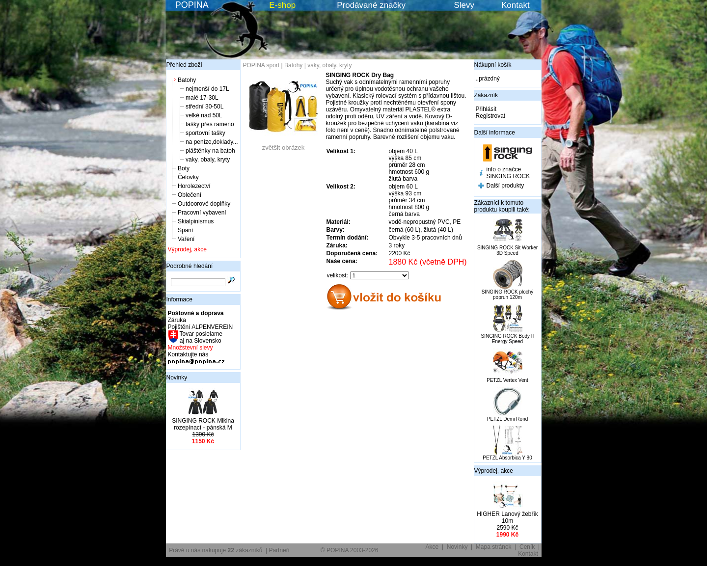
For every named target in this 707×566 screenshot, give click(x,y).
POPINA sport (261, 65)
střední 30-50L (204, 106)
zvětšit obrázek (283, 144)
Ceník (527, 546)
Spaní (185, 230)
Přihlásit (486, 109)
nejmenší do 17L (207, 88)
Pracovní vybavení (202, 212)
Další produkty (505, 185)
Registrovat (491, 115)
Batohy (187, 80)
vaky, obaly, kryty (208, 159)
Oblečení (189, 194)
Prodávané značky (371, 5)
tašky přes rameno (210, 124)
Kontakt (515, 5)
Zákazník (486, 95)
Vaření (186, 239)
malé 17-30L (202, 97)
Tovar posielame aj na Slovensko (200, 337)
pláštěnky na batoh (210, 150)
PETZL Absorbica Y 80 (507, 457)
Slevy (464, 5)
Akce (432, 546)
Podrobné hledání (189, 266)
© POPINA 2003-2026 (350, 550)
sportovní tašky (205, 133)
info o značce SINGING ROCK (508, 173)
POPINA (192, 5)
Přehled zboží (184, 64)
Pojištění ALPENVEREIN (200, 326)
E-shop (282, 5)
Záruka (177, 320)
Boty (184, 168)
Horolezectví (194, 186)
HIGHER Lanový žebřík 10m (507, 517)
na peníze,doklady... (212, 141)
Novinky (177, 377)
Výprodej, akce (187, 249)
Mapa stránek (494, 546)
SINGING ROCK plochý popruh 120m (508, 294)
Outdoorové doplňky (204, 203)
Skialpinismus (196, 221)
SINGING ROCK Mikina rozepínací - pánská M (203, 424)
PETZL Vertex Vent (507, 380)
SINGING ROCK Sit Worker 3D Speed (507, 250)
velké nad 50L (204, 115)
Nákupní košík (493, 64)
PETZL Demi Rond (507, 419)
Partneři (279, 550)
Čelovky (188, 177)
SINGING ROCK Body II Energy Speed (507, 338)
